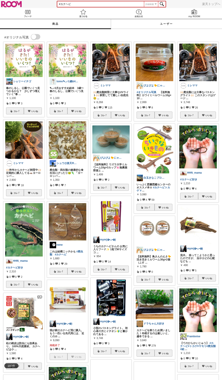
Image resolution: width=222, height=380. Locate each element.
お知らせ (138, 13)
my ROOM (194, 13)
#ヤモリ (202, 346)
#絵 (182, 349)
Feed (28, 13)
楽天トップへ (211, 4)
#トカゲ (192, 346)
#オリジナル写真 (146, 92)
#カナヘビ (61, 254)
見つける (83, 13)
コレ (16, 111)
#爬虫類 (211, 346)
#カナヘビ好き (14, 267)
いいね (34, 111)
